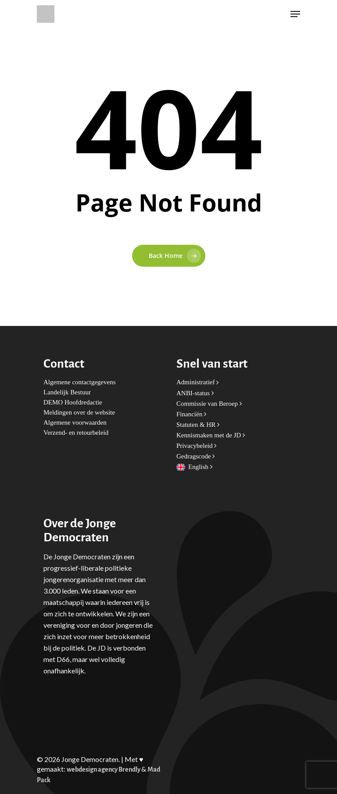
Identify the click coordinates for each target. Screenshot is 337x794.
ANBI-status (195, 393)
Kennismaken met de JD (210, 435)
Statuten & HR (197, 425)
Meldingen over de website (79, 412)
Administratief (197, 382)
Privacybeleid (196, 446)
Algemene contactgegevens (79, 382)
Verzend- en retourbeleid (75, 432)
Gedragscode (195, 456)
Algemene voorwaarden (75, 422)
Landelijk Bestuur (67, 392)
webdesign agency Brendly (104, 769)
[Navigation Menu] (295, 14)
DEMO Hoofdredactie (72, 402)
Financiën (191, 414)
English (200, 467)
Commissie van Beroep (209, 404)
